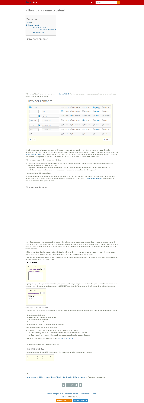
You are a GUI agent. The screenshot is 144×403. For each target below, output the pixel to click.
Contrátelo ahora (63, 400)
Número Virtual (64, 94)
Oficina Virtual (43, 377)
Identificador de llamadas (94, 178)
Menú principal (81, 400)
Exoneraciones (85, 394)
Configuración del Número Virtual (74, 377)
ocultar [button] (29, 22)
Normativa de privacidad (55, 394)
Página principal (31, 377)
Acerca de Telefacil (71, 394)
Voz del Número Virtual (33, 154)
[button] (92, 2)
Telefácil (64, 397)
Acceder (94, 394)
